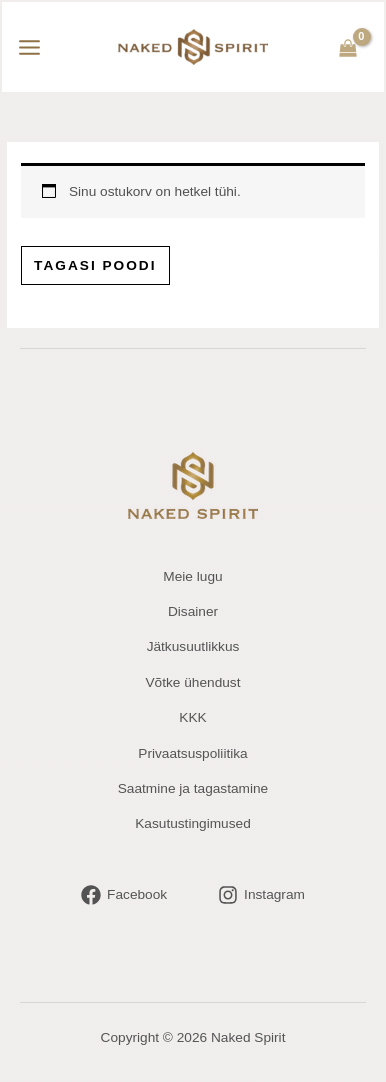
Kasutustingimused (193, 823)
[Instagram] (262, 895)
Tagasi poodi (95, 265)
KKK (192, 717)
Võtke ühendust (192, 682)
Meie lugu (192, 576)
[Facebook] (124, 895)
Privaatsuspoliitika (192, 753)
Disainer (193, 611)
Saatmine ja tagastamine (193, 788)
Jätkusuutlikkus (193, 646)
